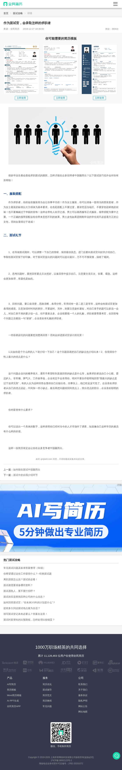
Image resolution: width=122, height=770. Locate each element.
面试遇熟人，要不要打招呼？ (19, 591)
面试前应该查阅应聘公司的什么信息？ (24, 596)
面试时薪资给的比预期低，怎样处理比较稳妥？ (29, 619)
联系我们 (82, 684)
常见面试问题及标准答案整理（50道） (24, 568)
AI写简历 (11, 684)
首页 (5, 13)
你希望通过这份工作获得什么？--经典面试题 (27, 573)
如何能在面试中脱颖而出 (26, 469)
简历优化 (47, 684)
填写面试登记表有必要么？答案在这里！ (25, 614)
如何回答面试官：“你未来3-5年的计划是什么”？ (29, 602)
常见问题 (47, 706)
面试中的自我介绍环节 (25, 475)
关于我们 (82, 689)
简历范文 (47, 695)
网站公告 (82, 706)
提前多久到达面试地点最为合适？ (21, 608)
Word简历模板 (14, 695)
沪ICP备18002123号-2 (61, 760)
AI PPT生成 (13, 700)
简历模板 (11, 689)
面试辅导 (47, 689)
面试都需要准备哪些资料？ (18, 585)
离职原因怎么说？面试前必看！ (20, 579)
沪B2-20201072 (75, 763)
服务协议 (82, 695)
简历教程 (47, 700)
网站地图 (82, 711)
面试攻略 (18, 13)
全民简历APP (14, 706)
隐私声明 (82, 700)
